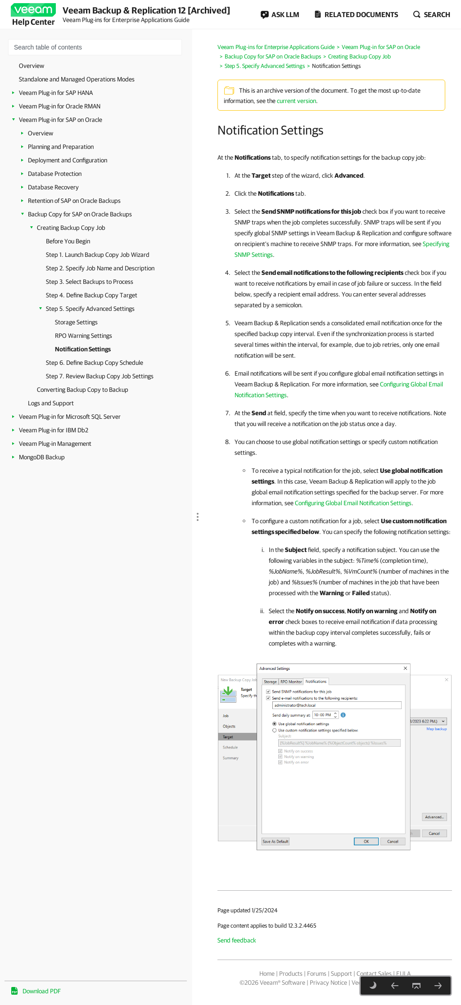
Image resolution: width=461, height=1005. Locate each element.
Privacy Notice (328, 982)
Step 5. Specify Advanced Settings (90, 308)
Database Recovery (53, 187)
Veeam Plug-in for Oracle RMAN (59, 106)
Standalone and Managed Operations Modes (77, 79)
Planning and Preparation (61, 146)
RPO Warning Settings (83, 335)
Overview (31, 65)
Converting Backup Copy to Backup (82, 389)
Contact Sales (374, 973)
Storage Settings (76, 322)
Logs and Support (51, 403)
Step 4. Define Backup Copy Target (91, 295)
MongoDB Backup (42, 457)
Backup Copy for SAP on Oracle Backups (80, 214)
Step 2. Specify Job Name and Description (100, 268)
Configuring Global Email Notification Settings (353, 503)
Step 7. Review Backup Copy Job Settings (100, 376)
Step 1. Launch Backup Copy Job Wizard (97, 254)
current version (296, 100)
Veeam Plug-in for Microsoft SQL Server (70, 416)
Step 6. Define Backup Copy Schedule (94, 362)
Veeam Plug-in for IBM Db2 (53, 430)
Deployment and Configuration (67, 160)
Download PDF (42, 991)
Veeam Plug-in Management (55, 443)
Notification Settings (83, 349)
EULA (403, 973)
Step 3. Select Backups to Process (89, 281)
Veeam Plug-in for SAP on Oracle (60, 119)
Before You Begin (68, 241)
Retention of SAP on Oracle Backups (74, 200)
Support (341, 973)
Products (291, 973)
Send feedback (236, 940)
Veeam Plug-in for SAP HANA (56, 92)
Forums (316, 973)
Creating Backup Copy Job (71, 227)
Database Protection (54, 173)
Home (267, 973)
